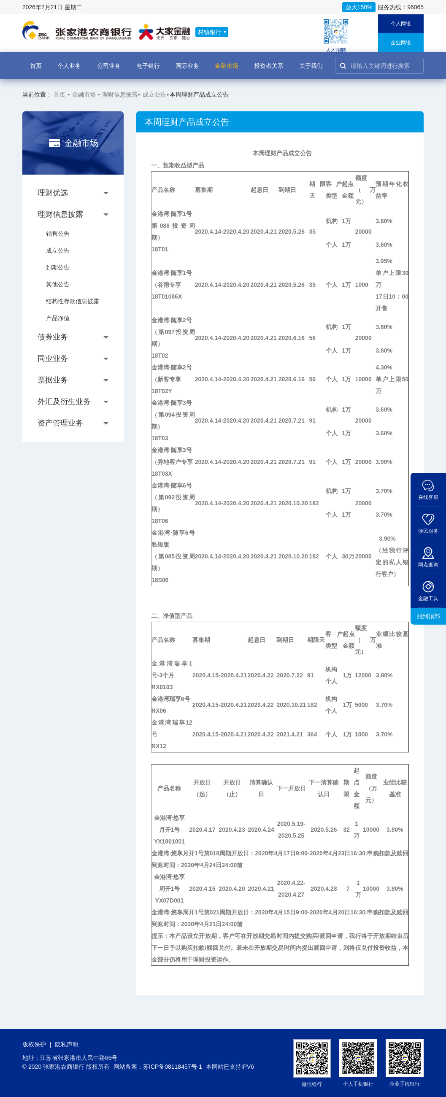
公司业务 (109, 61)
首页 (36, 61)
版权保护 (34, 1044)
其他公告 (58, 284)
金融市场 (226, 61)
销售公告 (58, 233)
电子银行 (148, 61)
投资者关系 (269, 61)
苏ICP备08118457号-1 (172, 1066)
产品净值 (58, 318)
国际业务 (187, 61)
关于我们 (311, 61)
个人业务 (69, 61)
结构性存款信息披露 (72, 301)
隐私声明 (66, 1044)
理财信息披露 (120, 94)
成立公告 (154, 94)
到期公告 (58, 267)
